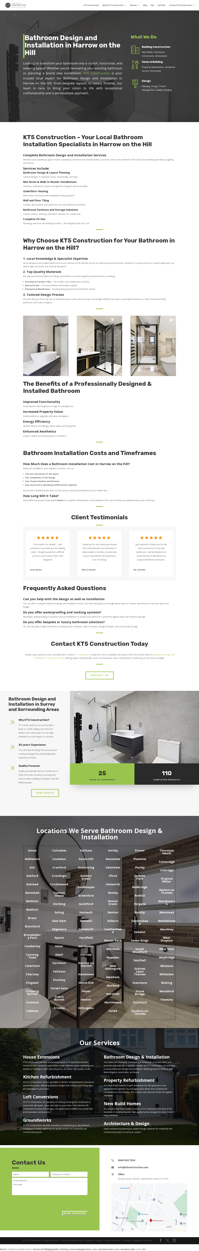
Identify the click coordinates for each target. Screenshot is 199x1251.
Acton (32, 850)
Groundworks (37, 1120)
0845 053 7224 (126, 1160)
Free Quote (45, 793)
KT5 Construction (91, 5)
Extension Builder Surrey (73, 1240)
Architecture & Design (126, 1123)
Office (121, 1174)
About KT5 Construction (112, 5)
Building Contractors (142, 1240)
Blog (145, 5)
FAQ (152, 5)
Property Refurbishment (129, 1080)
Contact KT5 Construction (180, 5)
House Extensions (41, 1057)
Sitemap (127, 1240)
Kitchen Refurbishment (47, 1077)
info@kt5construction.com (133, 1167)
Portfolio (161, 5)
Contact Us (99, 675)
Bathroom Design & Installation (137, 1057)
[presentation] (33, 1202)
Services (133, 5)
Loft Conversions (40, 1097)
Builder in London (94, 1240)
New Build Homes (122, 1103)
